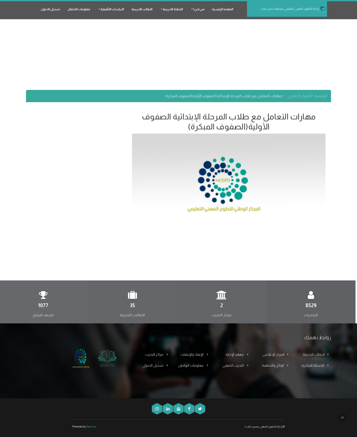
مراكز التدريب (154, 354)
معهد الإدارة (235, 354)
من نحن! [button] (198, 9)
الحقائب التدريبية (142, 9)
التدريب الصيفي (233, 365)
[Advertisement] (178, 55)
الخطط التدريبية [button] (172, 9)
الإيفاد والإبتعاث (192, 354)
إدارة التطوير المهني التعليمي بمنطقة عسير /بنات (293, 8)
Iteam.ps (91, 426)
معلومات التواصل (191, 365)
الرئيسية (320, 96)
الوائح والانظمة (273, 365)
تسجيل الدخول (50, 9)
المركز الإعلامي (273, 354)
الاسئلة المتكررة (313, 365)
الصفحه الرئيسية (222, 9)
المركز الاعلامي (299, 96)
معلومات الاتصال (79, 9)
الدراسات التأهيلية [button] (112, 9)
